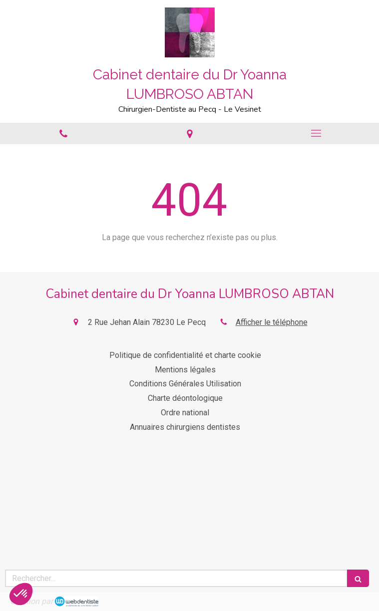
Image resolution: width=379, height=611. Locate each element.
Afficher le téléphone (272, 322)
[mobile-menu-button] (316, 133)
